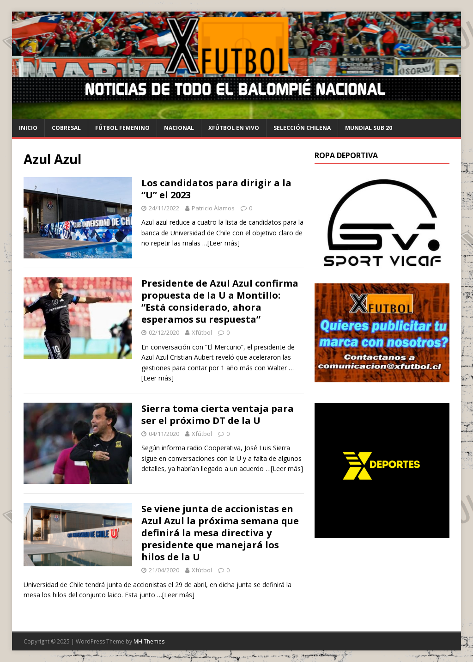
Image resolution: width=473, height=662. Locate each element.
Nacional (179, 128)
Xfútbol (202, 332)
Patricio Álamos (213, 208)
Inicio (28, 128)
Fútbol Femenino (122, 128)
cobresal (66, 128)
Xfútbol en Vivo (233, 128)
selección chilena (302, 128)
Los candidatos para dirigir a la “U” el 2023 (216, 189)
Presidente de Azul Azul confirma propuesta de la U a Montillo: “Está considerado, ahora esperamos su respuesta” (219, 301)
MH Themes (148, 641)
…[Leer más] (221, 243)
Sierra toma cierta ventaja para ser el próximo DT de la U (217, 414)
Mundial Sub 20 (368, 128)
